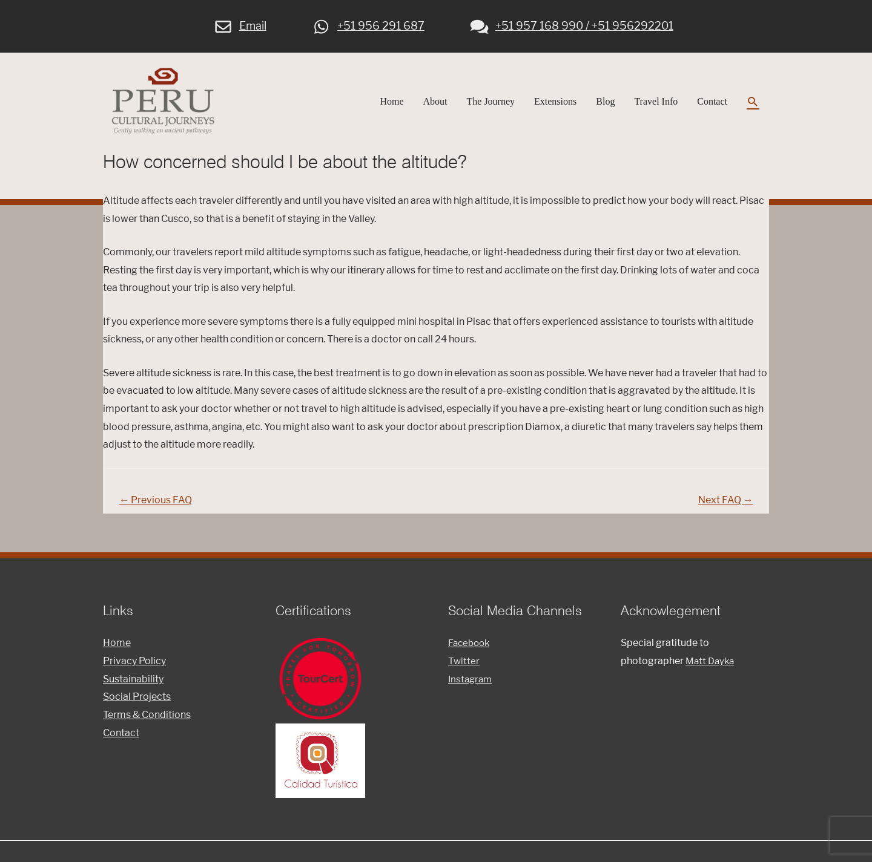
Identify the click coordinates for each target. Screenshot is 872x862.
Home (391, 104)
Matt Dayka (711, 668)
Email (241, 24)
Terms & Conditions (147, 722)
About (435, 104)
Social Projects (137, 704)
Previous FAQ (159, 507)
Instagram (471, 686)
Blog (605, 104)
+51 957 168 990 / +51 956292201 (571, 24)
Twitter (464, 668)
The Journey (491, 104)
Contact (712, 104)
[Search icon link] (753, 105)
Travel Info (656, 104)
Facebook (471, 650)
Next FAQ (722, 507)
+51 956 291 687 (369, 24)
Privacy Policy (134, 668)
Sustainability (133, 686)
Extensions (555, 104)
